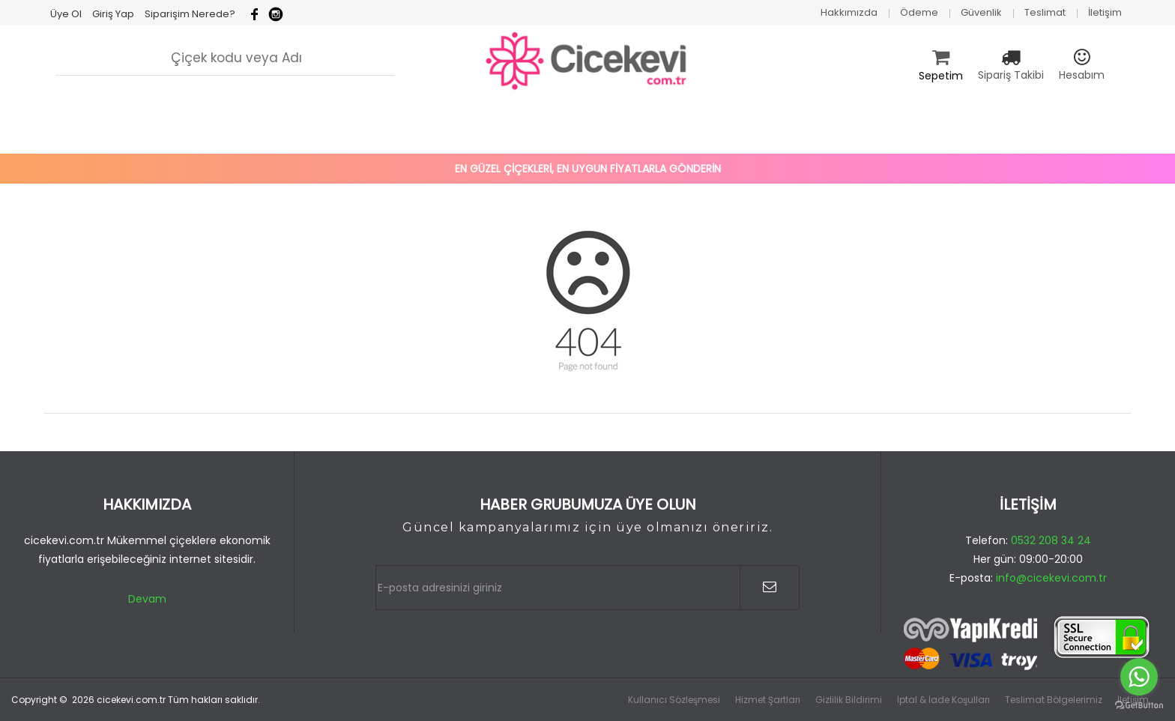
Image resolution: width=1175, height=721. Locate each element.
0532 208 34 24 (1051, 540)
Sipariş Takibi (1011, 74)
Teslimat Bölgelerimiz (1053, 699)
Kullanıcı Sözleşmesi (674, 699)
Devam (147, 598)
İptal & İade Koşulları (943, 699)
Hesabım (1082, 74)
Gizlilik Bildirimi (848, 699)
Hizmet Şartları (767, 699)
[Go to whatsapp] (1139, 677)
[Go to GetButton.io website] (1139, 706)
